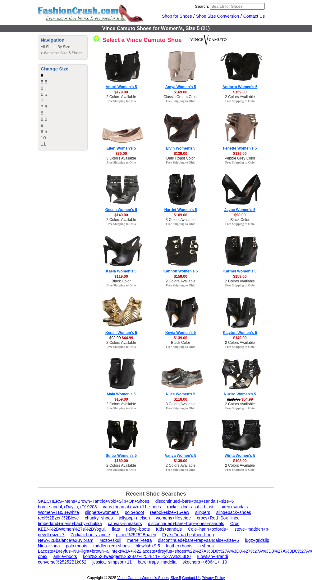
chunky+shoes (99, 517)
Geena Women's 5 (121, 210)
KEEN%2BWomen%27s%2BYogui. (72, 529)
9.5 (44, 131)
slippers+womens (102, 512)
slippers (202, 512)
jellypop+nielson (134, 517)
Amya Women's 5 (180, 87)
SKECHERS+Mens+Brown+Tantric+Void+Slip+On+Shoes (93, 501)
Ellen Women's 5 (121, 148)
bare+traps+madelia (157, 562)
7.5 (44, 106)
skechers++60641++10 (204, 562)
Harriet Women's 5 (180, 210)
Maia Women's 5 (121, 394)
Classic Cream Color (180, 97)
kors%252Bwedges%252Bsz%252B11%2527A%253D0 (136, 556)
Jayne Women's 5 (239, 210)
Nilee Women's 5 (180, 394)
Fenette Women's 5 (240, 148)
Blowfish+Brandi (212, 556)
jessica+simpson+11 (112, 562)
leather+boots (179, 545)
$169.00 (180, 92)
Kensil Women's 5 (121, 332)
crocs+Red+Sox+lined (218, 517)
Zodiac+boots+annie (90, 534)
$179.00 (121, 92)
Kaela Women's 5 (121, 271)
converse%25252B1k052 (62, 562)
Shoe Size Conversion (217, 16)
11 (43, 143)
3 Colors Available (121, 158)
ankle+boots (65, 556)
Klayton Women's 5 (240, 332)
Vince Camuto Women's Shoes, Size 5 (149, 578)
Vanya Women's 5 (180, 455)
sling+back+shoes (233, 512)
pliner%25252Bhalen (136, 534)
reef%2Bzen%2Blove (58, 517)
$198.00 (239, 461)
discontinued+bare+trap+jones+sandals (186, 523)
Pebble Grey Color (240, 158)
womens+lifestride (173, 517)
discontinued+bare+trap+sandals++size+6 (198, 540)
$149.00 (121, 215)
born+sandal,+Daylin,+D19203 (67, 506)
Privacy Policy (213, 578)
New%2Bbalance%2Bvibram (65, 540)
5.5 (44, 81)
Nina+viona (49, 545)
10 (43, 137)
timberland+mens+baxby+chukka (70, 523)
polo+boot (134, 512)
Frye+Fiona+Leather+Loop (188, 534)
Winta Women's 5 (240, 455)
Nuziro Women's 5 (240, 394)
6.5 (44, 94)
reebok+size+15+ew (169, 512)
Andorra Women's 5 (240, 87)
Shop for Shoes (177, 16)
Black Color (239, 220)
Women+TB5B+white (58, 512)
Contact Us (254, 16)
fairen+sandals (233, 506)
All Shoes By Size (55, 47)
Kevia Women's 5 (180, 332)
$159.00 (239, 92)
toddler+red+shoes (111, 545)
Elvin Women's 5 (180, 148)
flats (116, 529)
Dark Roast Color (180, 158)
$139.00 (180, 153)
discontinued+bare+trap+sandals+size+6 (194, 501)
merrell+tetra (139, 540)
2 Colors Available (121, 97)
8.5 (44, 119)
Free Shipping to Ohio (121, 101)
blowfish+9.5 (147, 545)
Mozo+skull (110, 540)
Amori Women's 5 (121, 87)
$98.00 (240, 215)
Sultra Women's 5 (121, 455)
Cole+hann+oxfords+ (208, 529)
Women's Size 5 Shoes (63, 53)
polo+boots (76, 545)
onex (42, 556)
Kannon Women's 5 (180, 271)
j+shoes (206, 545)
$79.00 (121, 153)
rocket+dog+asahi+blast (190, 506)
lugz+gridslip (257, 540)
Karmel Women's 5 (240, 271)
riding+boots (138, 529)
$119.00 (121, 276)
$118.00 (180, 399)
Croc (235, 523)
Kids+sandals (169, 529)
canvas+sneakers (125, 523)
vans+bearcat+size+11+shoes (132, 506)
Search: (202, 6)
